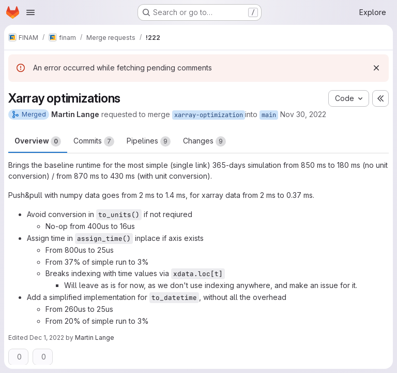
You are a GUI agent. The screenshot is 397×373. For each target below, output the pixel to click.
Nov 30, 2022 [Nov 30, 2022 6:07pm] (303, 114)
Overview (37, 141)
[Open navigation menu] (30, 12)
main (269, 115)
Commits (93, 141)
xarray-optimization (208, 115)
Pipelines (149, 141)
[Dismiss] (376, 68)
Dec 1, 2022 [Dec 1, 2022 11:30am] (46, 337)
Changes (204, 141)
